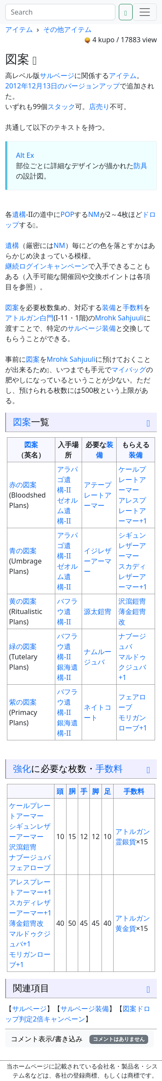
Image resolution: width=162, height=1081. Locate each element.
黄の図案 (23, 601)
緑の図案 (23, 646)
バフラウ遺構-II (67, 611)
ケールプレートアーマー (132, 479)
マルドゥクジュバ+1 (132, 667)
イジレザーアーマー (97, 561)
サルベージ (57, 75)
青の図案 (23, 550)
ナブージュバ (30, 857)
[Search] (60, 12)
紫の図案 (23, 702)
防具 (140, 165)
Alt (20, 155)
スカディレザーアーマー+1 (132, 576)
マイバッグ (128, 369)
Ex (30, 155)
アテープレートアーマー (97, 495)
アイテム (19, 29)
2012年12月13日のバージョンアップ (62, 86)
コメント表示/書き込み (79, 1038)
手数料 (133, 307)
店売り (99, 106)
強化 (22, 768)
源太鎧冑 (97, 611)
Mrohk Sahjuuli (119, 318)
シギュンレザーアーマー (132, 545)
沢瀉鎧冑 (132, 601)
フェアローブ (30, 867)
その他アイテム (67, 29)
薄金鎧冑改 (26, 923)
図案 (12, 307)
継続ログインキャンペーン (46, 266)
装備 (109, 307)
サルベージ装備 (91, 328)
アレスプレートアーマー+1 (132, 510)
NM (94, 214)
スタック (61, 106)
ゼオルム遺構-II (67, 510)
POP (67, 214)
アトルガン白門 (29, 318)
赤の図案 (23, 484)
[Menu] (145, 12)
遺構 (19, 214)
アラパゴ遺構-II (67, 479)
